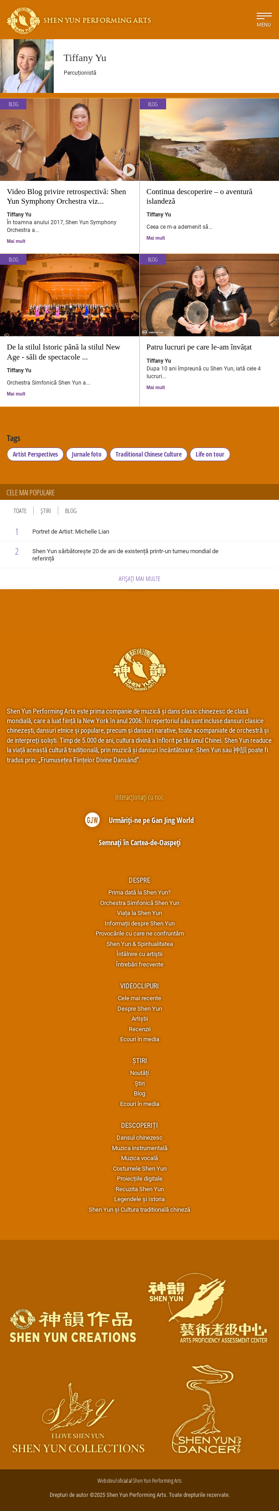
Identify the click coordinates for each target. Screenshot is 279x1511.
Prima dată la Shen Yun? (139, 892)
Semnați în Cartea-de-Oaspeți (140, 843)
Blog (13, 104)
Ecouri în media (139, 1039)
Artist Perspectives (35, 454)
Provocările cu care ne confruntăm (140, 933)
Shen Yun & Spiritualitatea (140, 944)
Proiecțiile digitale (139, 1178)
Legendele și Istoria (139, 1199)
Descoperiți (139, 1125)
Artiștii (140, 1018)
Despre (139, 879)
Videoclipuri (139, 985)
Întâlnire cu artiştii (139, 954)
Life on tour (210, 454)
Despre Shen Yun (139, 1008)
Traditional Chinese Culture (149, 454)
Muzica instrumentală (139, 1148)
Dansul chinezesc (139, 1137)
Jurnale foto (86, 454)
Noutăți (139, 1073)
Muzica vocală (139, 1158)
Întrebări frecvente (139, 964)
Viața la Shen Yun (139, 913)
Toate (20, 510)
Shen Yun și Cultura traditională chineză (139, 1209)
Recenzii (140, 1029)
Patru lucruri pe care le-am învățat (199, 347)
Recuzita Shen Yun (140, 1189)
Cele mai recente (139, 998)
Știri (46, 510)
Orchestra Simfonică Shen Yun (139, 903)
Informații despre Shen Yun (140, 923)
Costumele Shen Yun (140, 1168)
